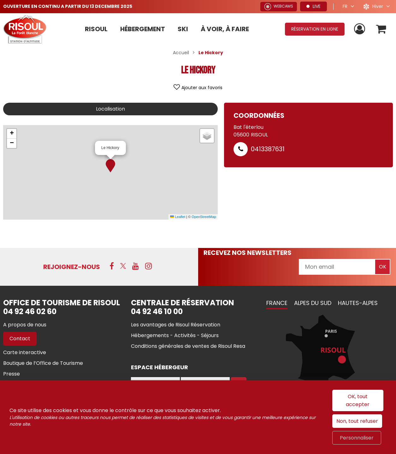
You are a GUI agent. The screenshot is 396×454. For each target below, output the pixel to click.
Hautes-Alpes (358, 303)
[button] (110, 165)
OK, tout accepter (357, 400)
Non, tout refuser (357, 421)
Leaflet (177, 217)
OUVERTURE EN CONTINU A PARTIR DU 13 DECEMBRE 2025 (67, 6)
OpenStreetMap (204, 217)
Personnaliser (357, 437)
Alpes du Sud (312, 303)
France (276, 303)
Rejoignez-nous (71, 266)
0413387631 (268, 149)
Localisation (110, 108)
